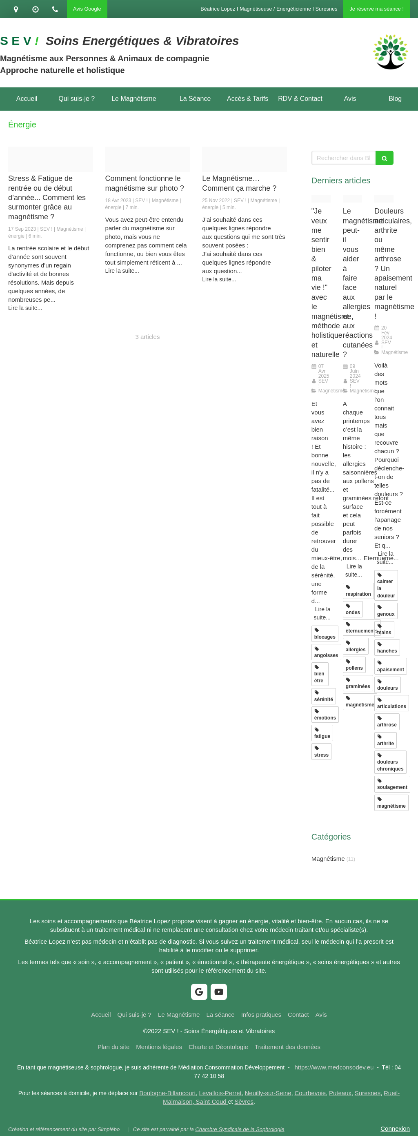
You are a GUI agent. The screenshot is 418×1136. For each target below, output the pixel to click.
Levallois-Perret (220, 1092)
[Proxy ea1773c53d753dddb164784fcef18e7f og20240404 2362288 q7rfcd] (352, 199)
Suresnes (367, 1092)
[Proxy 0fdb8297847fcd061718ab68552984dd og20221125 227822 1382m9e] (244, 159)
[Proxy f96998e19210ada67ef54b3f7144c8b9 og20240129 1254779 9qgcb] (384, 199)
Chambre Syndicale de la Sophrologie (239, 1129)
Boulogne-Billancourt (167, 1092)
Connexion (395, 1128)
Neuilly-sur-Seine (268, 1092)
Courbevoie (310, 1092)
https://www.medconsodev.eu (334, 1067)
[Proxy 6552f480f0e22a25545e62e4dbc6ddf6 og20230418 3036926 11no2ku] (147, 159)
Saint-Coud (211, 1101)
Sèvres (243, 1101)
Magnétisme (328, 858)
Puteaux (340, 1092)
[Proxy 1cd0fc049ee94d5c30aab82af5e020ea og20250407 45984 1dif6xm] (321, 199)
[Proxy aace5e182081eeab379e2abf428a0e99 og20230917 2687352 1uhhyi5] (50, 159)
